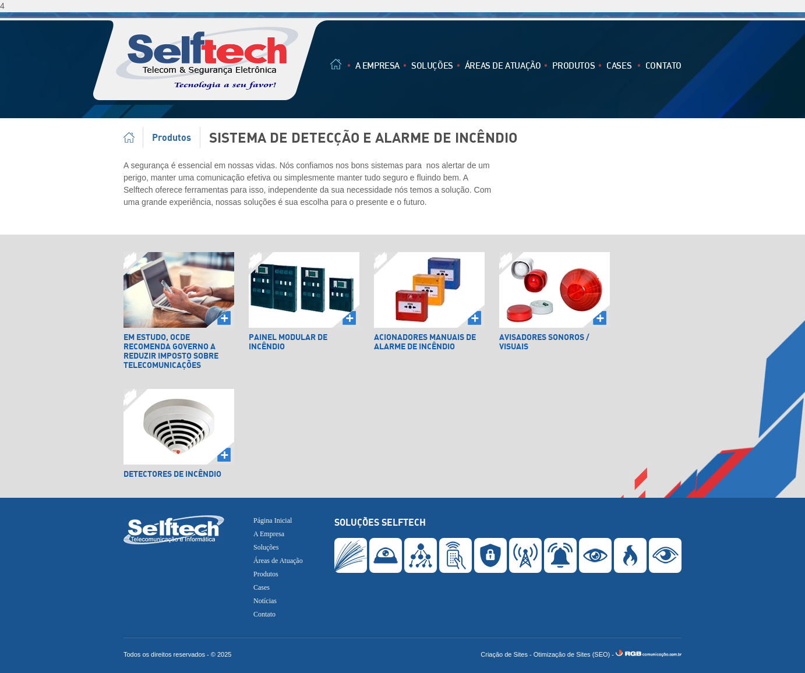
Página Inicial (133, 137)
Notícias (265, 601)
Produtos (573, 65)
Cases (618, 65)
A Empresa (377, 65)
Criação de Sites (504, 654)
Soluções (432, 65)
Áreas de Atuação (503, 65)
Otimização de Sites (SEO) (572, 654)
